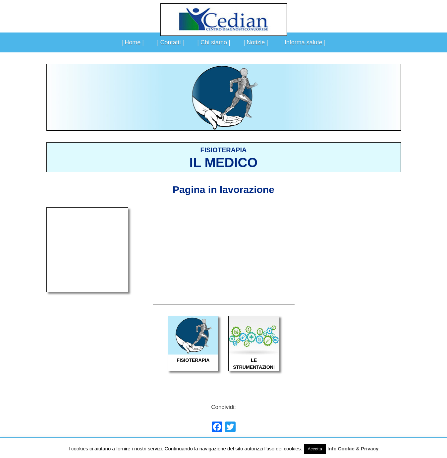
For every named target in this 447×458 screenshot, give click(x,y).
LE (254, 360)
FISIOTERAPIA (193, 360)
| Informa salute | (303, 42)
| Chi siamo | (213, 42)
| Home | (133, 42)
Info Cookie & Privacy (352, 448)
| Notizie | (256, 42)
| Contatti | (170, 42)
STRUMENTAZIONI (254, 367)
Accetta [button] (315, 448)
